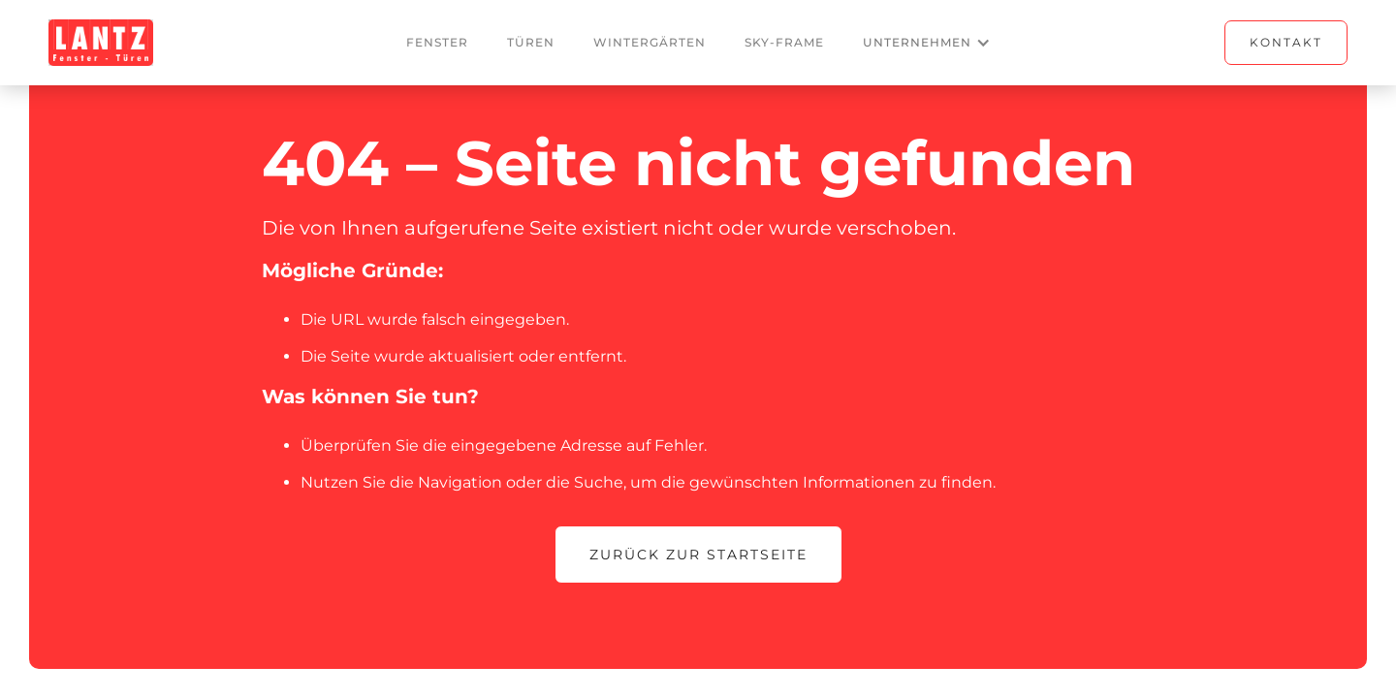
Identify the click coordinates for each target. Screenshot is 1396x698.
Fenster (437, 42)
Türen (531, 42)
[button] (926, 42)
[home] (100, 42)
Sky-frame (784, 42)
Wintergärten (649, 42)
